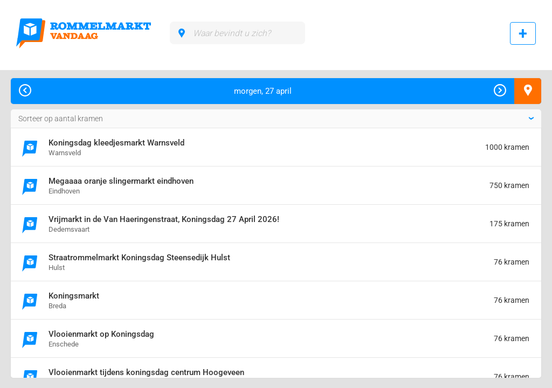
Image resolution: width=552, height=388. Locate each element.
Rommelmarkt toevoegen (523, 33)
